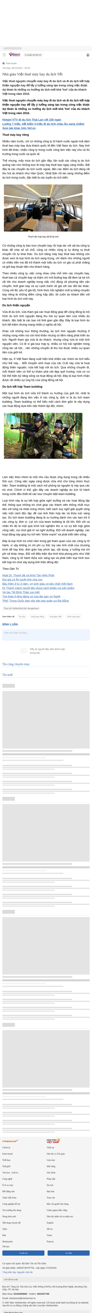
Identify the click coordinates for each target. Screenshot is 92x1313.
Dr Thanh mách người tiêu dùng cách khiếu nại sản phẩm (38, 588)
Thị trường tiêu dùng (11, 1210)
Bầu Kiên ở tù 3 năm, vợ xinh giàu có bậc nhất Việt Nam (37, 583)
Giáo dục (51, 1160)
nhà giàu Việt (55, 616)
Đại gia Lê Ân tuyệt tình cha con (22, 579)
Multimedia (7, 1241)
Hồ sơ (49, 1229)
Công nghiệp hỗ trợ (11, 1204)
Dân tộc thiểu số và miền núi (60, 1216)
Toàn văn (51, 1198)
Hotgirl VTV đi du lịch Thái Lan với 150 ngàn (31, 119)
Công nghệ (7, 1179)
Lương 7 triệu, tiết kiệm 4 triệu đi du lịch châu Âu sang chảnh (43, 124)
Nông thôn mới (9, 1216)
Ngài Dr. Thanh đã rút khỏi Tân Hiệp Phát (28, 575)
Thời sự (50, 1147)
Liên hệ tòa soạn (11, 1279)
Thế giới (6, 1166)
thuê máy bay (73, 616)
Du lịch (22, 616)
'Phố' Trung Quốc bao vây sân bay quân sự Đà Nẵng (35, 600)
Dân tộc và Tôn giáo (56, 1154)
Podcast (50, 1241)
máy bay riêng (37, 616)
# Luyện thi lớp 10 (33, 55)
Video (49, 1235)
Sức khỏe (51, 1172)
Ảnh (4, 1235)
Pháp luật (51, 1179)
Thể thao (6, 1160)
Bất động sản (8, 1191)
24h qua (5, 1246)
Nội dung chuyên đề (11, 1223)
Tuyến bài (23, 1253)
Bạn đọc (50, 1191)
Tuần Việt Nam (9, 1198)
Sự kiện (68, 1253)
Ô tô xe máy (7, 1185)
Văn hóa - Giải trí (10, 1172)
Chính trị (6, 1147)
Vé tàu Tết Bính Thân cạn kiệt (21, 592)
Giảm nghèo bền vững (57, 1210)
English (50, 1223)
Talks (4, 1229)
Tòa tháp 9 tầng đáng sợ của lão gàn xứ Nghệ (31, 596)
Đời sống (51, 1166)
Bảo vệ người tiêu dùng (57, 1204)
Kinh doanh (11, 63)
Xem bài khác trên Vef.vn (19, 128)
